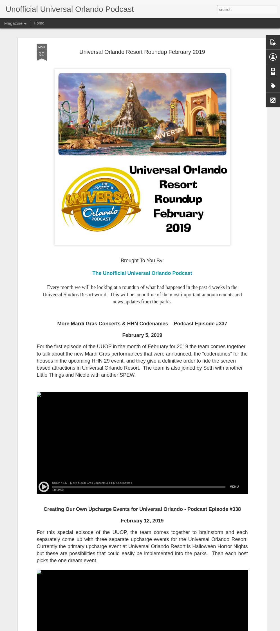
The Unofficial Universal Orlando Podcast (142, 273)
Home (39, 23)
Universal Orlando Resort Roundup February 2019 (142, 52)
